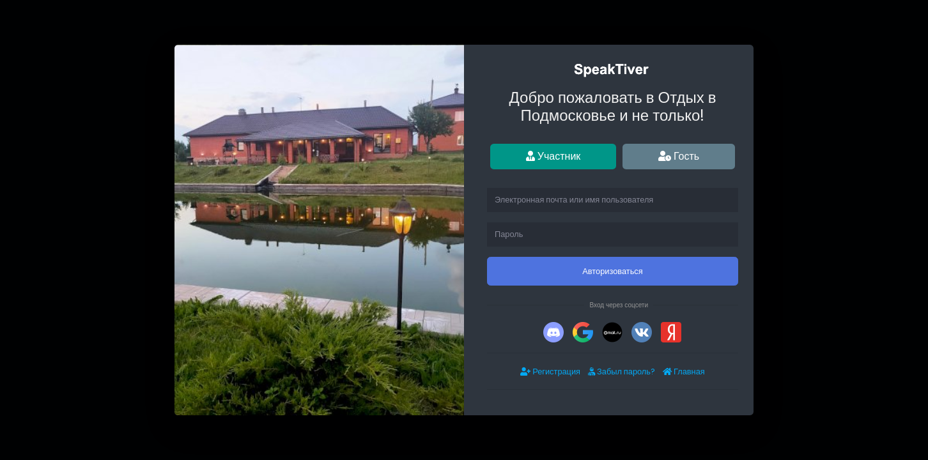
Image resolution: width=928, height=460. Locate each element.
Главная (684, 371)
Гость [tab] (678, 156)
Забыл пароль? (621, 371)
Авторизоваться (612, 271)
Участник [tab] (553, 156)
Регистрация (550, 371)
